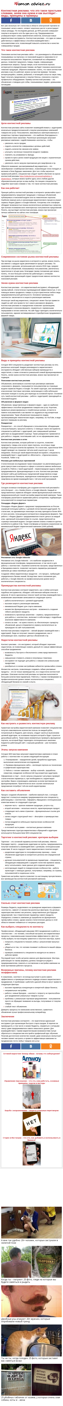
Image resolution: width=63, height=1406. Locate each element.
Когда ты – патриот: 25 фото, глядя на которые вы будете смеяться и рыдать (28, 1280)
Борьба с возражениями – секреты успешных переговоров (32, 1110)
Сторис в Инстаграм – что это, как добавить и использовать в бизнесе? (31, 1139)
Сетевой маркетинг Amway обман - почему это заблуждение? (31, 1053)
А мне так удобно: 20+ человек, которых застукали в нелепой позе (29, 1241)
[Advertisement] (31, 1185)
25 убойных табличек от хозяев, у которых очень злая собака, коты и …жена (30, 1398)
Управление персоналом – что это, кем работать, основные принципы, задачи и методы (31, 1082)
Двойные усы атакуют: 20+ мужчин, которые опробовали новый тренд (25, 1320)
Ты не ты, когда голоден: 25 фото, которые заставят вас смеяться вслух (29, 1359)
